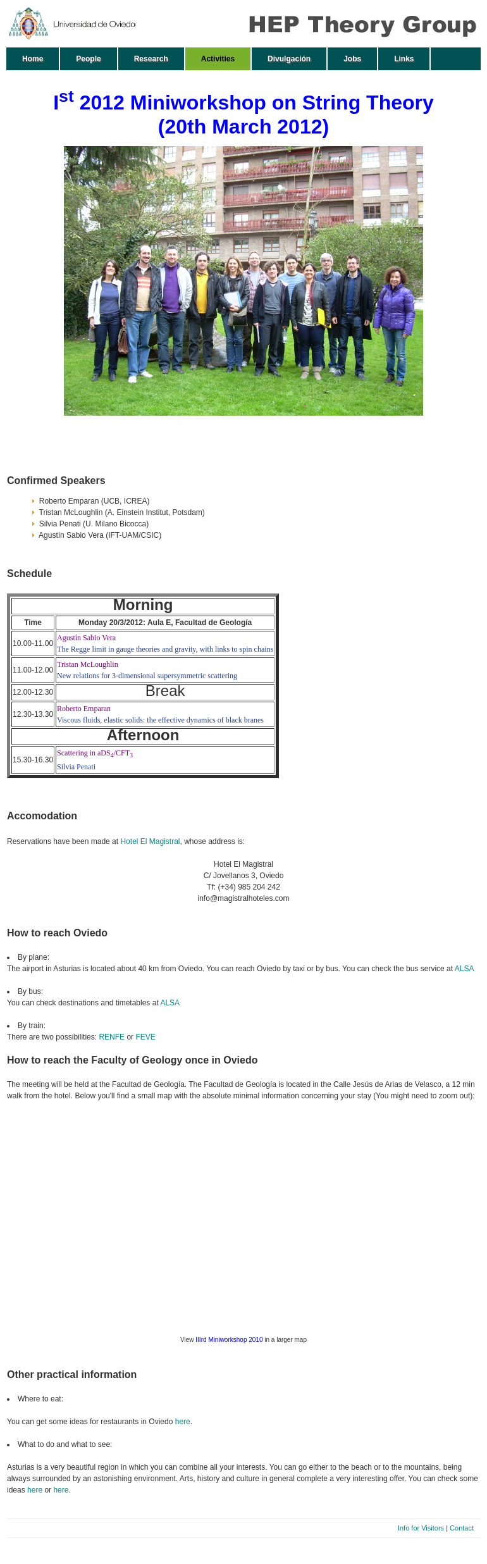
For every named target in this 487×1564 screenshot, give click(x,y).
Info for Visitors (421, 1528)
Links (404, 58)
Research (151, 58)
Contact (462, 1528)
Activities (218, 58)
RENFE (112, 1037)
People (88, 58)
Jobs (352, 58)
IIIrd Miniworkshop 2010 (228, 1339)
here (182, 1421)
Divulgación (289, 58)
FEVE (145, 1037)
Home (32, 58)
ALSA (464, 968)
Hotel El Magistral (150, 841)
